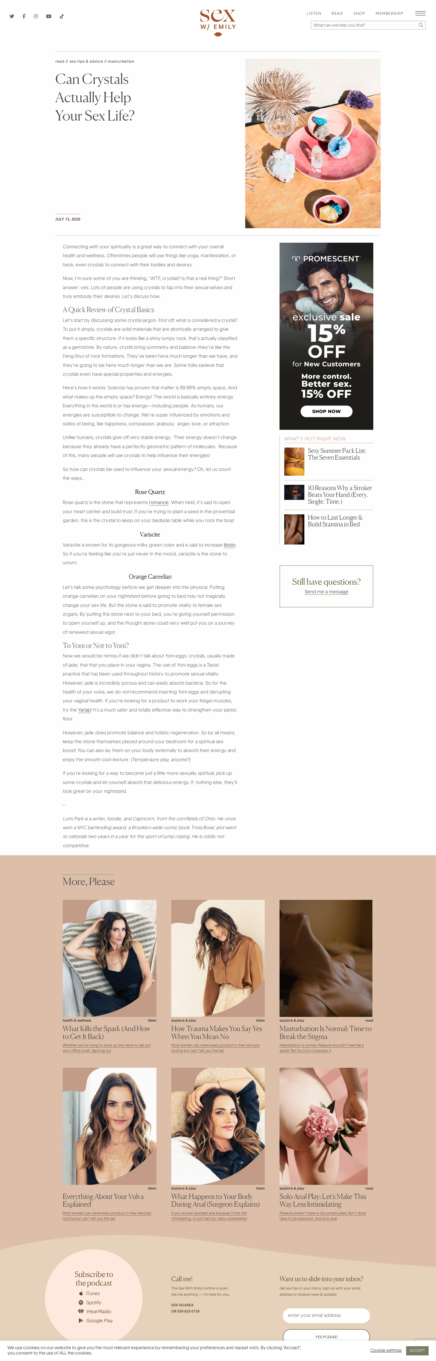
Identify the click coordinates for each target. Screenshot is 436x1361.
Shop (359, 14)
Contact (363, 1338)
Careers (223, 1338)
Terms (316, 1338)
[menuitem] (314, 14)
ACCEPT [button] (417, 1351)
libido (229, 545)
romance (159, 502)
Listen (314, 14)
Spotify (90, 1302)
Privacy (271, 1338)
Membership (389, 14)
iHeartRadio (94, 1311)
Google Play (96, 1320)
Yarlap (84, 710)
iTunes (89, 1293)
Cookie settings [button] (386, 1351)
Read (337, 14)
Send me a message (326, 592)
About (178, 1338)
